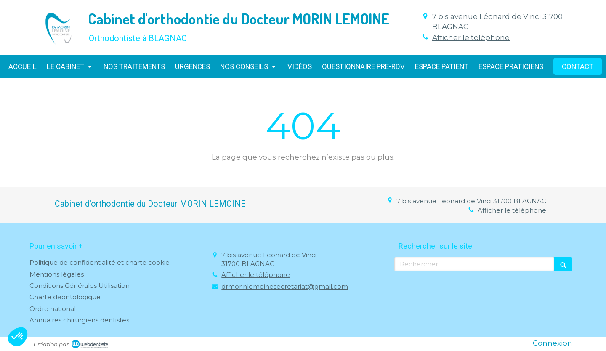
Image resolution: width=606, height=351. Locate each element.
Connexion (552, 343)
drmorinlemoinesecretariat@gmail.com (284, 286)
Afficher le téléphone (471, 37)
